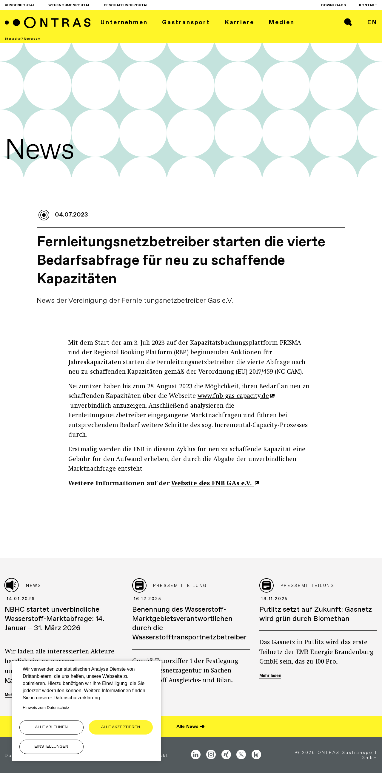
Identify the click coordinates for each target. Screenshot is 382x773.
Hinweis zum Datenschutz (46, 707)
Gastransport (186, 22)
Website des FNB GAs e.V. (212, 483)
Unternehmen (124, 22)
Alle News (187, 726)
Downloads (333, 5)
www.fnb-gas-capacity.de (233, 396)
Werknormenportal (69, 5)
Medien (281, 22)
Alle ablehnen (51, 727)
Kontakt (368, 5)
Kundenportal (20, 5)
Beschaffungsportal (126, 5)
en (372, 22)
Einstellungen (51, 746)
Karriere (239, 22)
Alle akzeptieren (120, 727)
